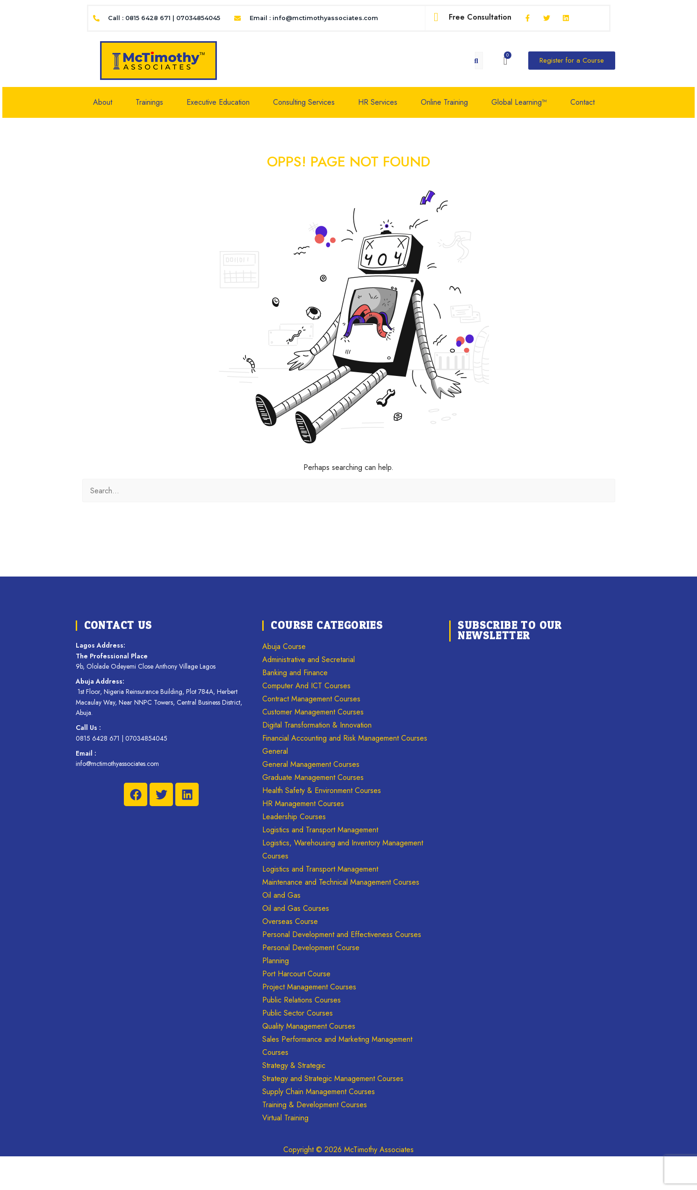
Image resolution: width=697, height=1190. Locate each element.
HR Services (377, 102)
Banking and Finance (295, 672)
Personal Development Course (310, 947)
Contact (582, 102)
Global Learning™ (519, 102)
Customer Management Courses (313, 712)
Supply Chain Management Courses (318, 1091)
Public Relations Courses (301, 1000)
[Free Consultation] (436, 17)
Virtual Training (285, 1117)
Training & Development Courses (314, 1104)
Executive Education (218, 102)
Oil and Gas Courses (295, 908)
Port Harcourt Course (296, 973)
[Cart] (505, 61)
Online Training (444, 102)
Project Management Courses (309, 986)
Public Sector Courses (297, 1013)
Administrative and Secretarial (308, 659)
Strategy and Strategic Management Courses (332, 1078)
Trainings (149, 102)
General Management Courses (310, 764)
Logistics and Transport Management (320, 829)
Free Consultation (480, 17)
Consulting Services (304, 102)
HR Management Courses (303, 803)
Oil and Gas (281, 895)
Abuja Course (284, 646)
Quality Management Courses (308, 1026)
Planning (275, 960)
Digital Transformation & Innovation (317, 725)
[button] (107, 102)
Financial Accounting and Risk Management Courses (344, 738)
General (275, 751)
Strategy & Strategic (293, 1065)
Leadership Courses (294, 816)
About (102, 102)
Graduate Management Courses (313, 777)
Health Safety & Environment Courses (321, 790)
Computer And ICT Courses (306, 685)
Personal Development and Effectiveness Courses (341, 934)
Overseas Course (290, 921)
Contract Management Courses (311, 698)
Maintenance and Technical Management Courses (340, 882)
